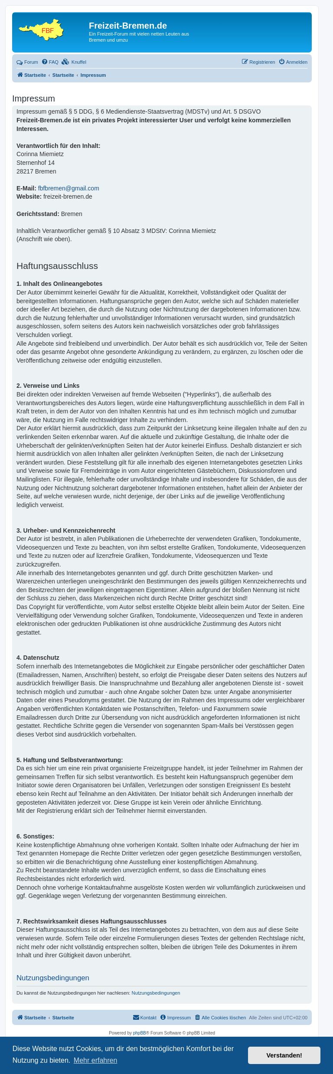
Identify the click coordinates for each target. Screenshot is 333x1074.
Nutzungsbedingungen (156, 992)
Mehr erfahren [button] (96, 1060)
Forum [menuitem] (27, 62)
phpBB (139, 1033)
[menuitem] (50, 62)
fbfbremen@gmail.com (68, 188)
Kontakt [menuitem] (145, 1017)
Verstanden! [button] (284, 1055)
